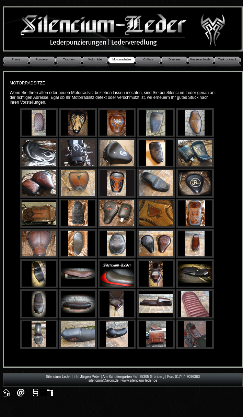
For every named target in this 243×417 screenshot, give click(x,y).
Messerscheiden (201, 59)
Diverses (175, 59)
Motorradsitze (121, 59)
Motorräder (95, 59)
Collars (148, 59)
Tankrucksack (227, 59)
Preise (16, 59)
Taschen (69, 59)
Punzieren (42, 59)
